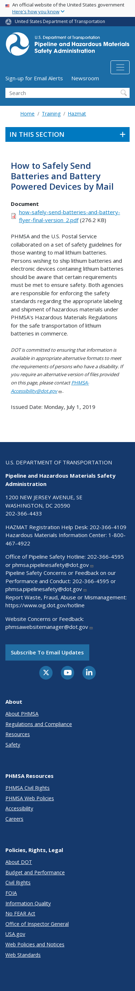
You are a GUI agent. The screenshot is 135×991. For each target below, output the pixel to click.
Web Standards (23, 954)
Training (51, 113)
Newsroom (85, 78)
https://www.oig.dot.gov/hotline (45, 605)
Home (27, 113)
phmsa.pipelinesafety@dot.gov (53, 564)
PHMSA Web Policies (29, 798)
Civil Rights (18, 882)
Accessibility (19, 808)
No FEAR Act (20, 913)
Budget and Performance (35, 872)
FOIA (11, 892)
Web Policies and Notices (34, 944)
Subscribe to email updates (47, 652)
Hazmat (77, 113)
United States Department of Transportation (60, 21)
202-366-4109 (108, 527)
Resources (17, 734)
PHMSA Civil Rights (27, 787)
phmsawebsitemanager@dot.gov (49, 626)
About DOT (18, 862)
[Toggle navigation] (120, 67)
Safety (12, 744)
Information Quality (28, 903)
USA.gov (15, 934)
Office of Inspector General (37, 923)
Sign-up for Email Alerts (34, 78)
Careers (14, 818)
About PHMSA (22, 713)
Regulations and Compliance (38, 724)
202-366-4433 (23, 513)
